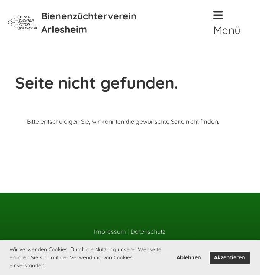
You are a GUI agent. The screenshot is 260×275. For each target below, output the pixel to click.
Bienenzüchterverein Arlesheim (88, 22)
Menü (226, 23)
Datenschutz (148, 231)
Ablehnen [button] (189, 257)
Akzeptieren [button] (229, 257)
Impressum (110, 231)
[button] (48, 266)
